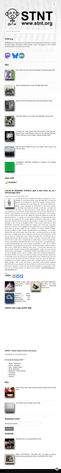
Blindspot (17, 365)
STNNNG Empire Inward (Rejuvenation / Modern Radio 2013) (22, 283)
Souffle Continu (18, 367)
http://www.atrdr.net (11, 269)
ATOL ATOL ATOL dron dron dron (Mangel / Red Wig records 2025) (35, 70)
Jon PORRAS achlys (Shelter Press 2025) (28, 403)
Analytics (11, 182)
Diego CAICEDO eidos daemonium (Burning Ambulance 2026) (34, 101)
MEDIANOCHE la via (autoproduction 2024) (28, 439)
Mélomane (17, 363)
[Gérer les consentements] (57, 469)
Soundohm (12, 373)
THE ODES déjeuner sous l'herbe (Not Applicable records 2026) (34, 116)
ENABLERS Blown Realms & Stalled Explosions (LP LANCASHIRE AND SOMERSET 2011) (22, 297)
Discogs (12, 376)
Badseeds (16, 369)
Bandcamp (12, 374)
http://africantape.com (49, 268)
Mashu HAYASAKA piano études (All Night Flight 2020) (32, 85)
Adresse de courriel (11, 423)
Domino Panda (21, 371)
